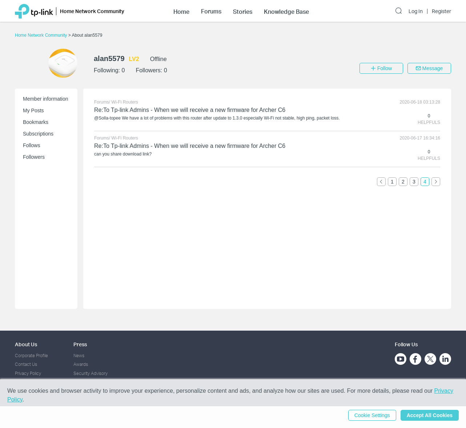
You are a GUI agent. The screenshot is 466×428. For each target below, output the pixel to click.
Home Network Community (41, 35)
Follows (31, 145)
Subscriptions (38, 134)
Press (80, 344)
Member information (45, 99)
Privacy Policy (28, 373)
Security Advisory (90, 373)
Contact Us (26, 364)
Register (441, 11)
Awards (80, 364)
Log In (416, 11)
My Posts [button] (33, 110)
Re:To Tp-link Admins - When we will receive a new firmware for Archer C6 (189, 110)
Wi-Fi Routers (124, 102)
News (78, 355)
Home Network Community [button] (92, 11)
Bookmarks (35, 122)
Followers (34, 157)
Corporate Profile (31, 355)
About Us (26, 344)
